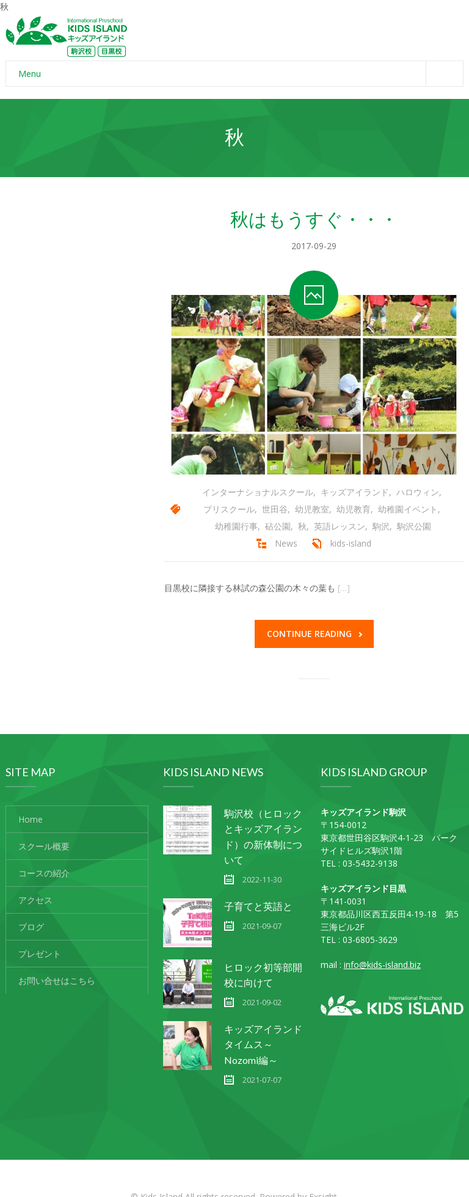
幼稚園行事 (236, 526)
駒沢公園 (414, 526)
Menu (240, 73)
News (286, 543)
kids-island (350, 543)
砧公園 (278, 526)
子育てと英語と (258, 906)
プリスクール (229, 509)
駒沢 (381, 526)
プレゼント (39, 953)
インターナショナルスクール (257, 492)
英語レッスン (339, 526)
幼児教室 (312, 509)
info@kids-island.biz (382, 964)
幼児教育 (353, 509)
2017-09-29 (313, 246)
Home (30, 819)
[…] (344, 588)
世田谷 (275, 509)
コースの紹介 (44, 873)
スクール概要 (44, 846)
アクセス (35, 900)
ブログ (31, 927)
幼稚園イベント (408, 509)
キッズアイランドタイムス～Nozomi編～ (263, 1044)
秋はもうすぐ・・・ (314, 219)
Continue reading (314, 633)
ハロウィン (417, 492)
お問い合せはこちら (56, 980)
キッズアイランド (355, 492)
